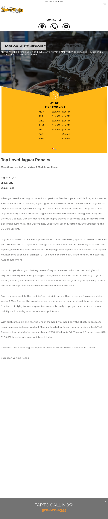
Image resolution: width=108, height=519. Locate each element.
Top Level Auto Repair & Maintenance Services (59, 52)
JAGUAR (33, 54)
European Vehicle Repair (15, 358)
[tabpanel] (54, 126)
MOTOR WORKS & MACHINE (15, 52)
